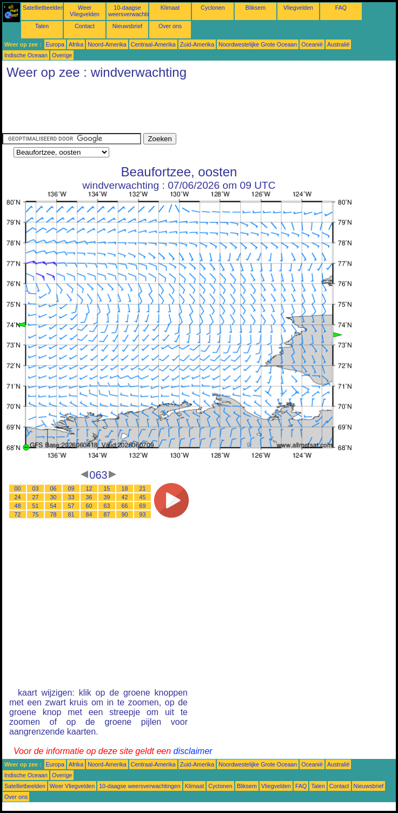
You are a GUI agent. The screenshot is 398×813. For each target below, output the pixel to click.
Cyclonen (212, 7)
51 (35, 506)
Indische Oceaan (26, 55)
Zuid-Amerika (197, 44)
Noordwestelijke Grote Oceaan (257, 44)
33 (71, 497)
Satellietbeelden (43, 7)
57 (71, 506)
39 (107, 497)
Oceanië (312, 44)
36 (89, 497)
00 (18, 488)
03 (35, 488)
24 (18, 497)
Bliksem (256, 7)
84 (89, 514)
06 (53, 488)
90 (125, 514)
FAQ (341, 7)
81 (71, 514)
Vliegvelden (298, 7)
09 (71, 488)
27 (35, 497)
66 (125, 506)
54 (53, 506)
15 (107, 488)
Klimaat (170, 7)
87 (107, 514)
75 (35, 514)
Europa (55, 44)
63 (107, 506)
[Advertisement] (199, 108)
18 (125, 488)
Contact (85, 26)
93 (143, 514)
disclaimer (193, 751)
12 (89, 488)
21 (143, 488)
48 (18, 506)
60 (89, 506)
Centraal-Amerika (153, 44)
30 (53, 497)
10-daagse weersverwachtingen (134, 10)
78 (53, 514)
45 (143, 497)
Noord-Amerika (107, 44)
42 (125, 497)
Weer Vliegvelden (85, 10)
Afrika (76, 44)
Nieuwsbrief (127, 26)
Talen (42, 26)
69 (143, 506)
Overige (62, 55)
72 (18, 514)
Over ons (170, 26)
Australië (338, 44)
